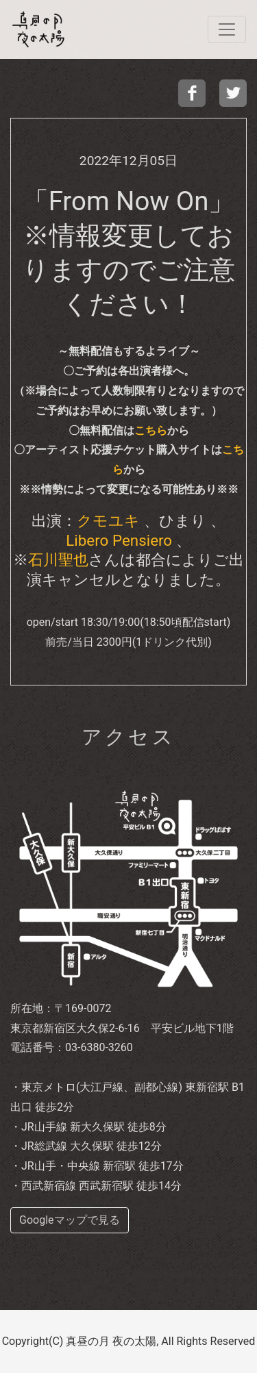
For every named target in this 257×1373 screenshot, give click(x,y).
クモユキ (108, 520)
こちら (150, 430)
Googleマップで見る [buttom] (69, 1219)
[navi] (227, 29)
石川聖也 (58, 559)
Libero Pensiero (119, 540)
